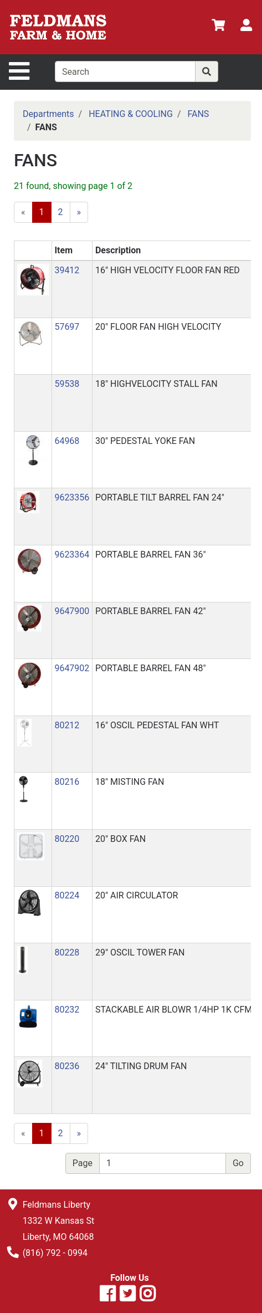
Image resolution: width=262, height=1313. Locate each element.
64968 (66, 441)
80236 (66, 1066)
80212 (66, 725)
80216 (66, 781)
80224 (66, 895)
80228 (66, 952)
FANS (198, 114)
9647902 (71, 668)
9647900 (71, 611)
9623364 (71, 554)
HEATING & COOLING (131, 114)
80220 (66, 839)
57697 (66, 326)
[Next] (79, 212)
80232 (66, 1009)
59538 (66, 384)
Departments (48, 114)
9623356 (71, 497)
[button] (33, 279)
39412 (66, 270)
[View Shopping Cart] (218, 27)
